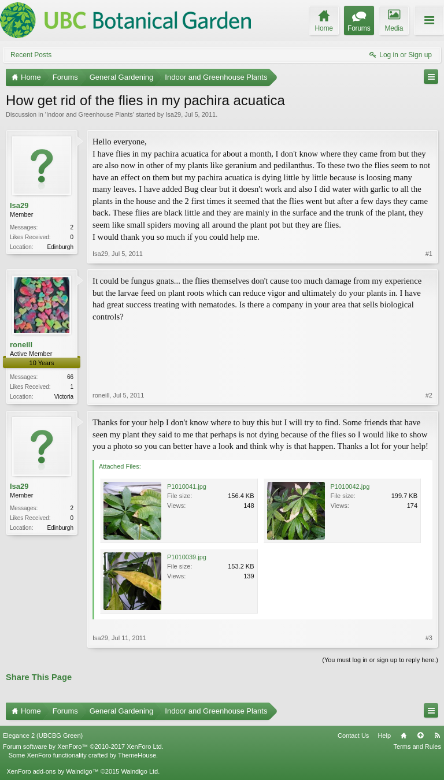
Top (420, 735)
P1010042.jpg (350, 486)
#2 (429, 395)
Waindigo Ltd (139, 771)
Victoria (63, 396)
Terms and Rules (417, 746)
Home (403, 735)
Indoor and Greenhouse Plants (89, 114)
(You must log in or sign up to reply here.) (380, 659)
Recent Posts (30, 55)
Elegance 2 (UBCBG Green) (43, 735)
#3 (429, 637)
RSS (437, 735)
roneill (21, 344)
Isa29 (173, 114)
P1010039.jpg (186, 557)
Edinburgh (60, 247)
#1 (429, 253)
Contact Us (353, 735)
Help (384, 735)
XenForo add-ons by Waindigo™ (52, 771)
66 (70, 377)
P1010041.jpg (186, 486)
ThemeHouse (137, 755)
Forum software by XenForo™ (83, 746)
